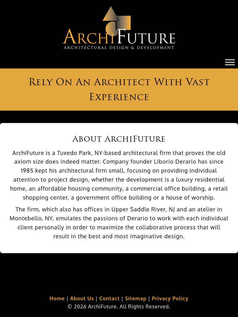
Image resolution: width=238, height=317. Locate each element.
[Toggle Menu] (230, 62)
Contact (109, 298)
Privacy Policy (170, 298)
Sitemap (135, 298)
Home (57, 298)
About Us (82, 298)
